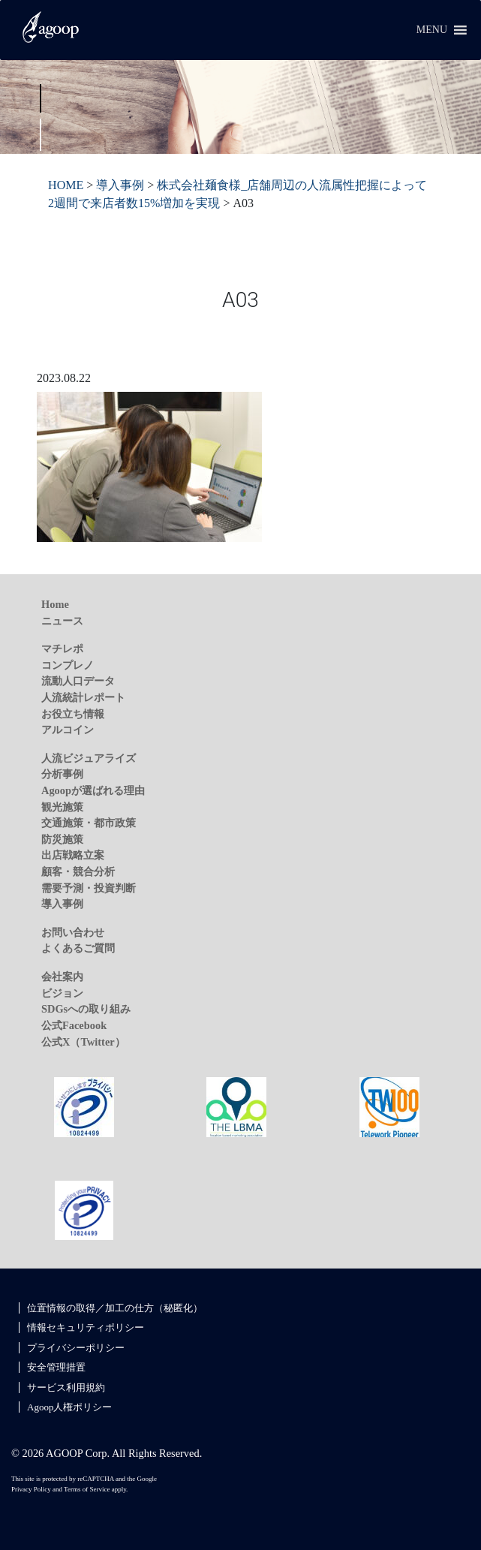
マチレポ (62, 649)
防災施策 (62, 839)
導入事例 (62, 904)
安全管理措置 (56, 1367)
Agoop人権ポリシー (69, 1407)
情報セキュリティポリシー (85, 1327)
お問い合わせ (72, 932)
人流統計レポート (83, 697)
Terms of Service (87, 1489)
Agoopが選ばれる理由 (93, 790)
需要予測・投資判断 (88, 888)
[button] (431, 30)
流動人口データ (78, 681)
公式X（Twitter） (83, 1042)
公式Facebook (74, 1025)
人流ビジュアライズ (88, 758)
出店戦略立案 (72, 855)
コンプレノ (67, 665)
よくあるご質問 (78, 948)
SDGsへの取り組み (86, 1009)
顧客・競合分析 (78, 871)
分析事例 (62, 774)
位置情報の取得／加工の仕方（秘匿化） (115, 1308)
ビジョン (62, 993)
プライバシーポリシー (76, 1347)
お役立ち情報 (72, 714)
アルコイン (67, 730)
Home (55, 604)
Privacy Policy (31, 1489)
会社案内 (62, 977)
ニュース (62, 621)
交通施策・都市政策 (88, 823)
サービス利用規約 (66, 1387)
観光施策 (62, 807)
